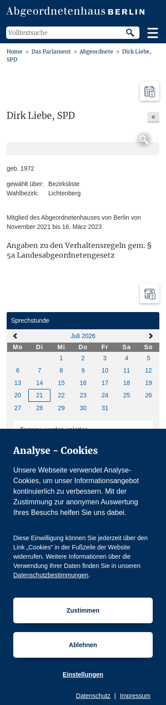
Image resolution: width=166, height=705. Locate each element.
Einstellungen (83, 674)
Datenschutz (93, 695)
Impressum (135, 695)
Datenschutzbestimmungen (51, 575)
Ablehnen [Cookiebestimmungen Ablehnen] (83, 644)
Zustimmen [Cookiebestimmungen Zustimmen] (83, 610)
